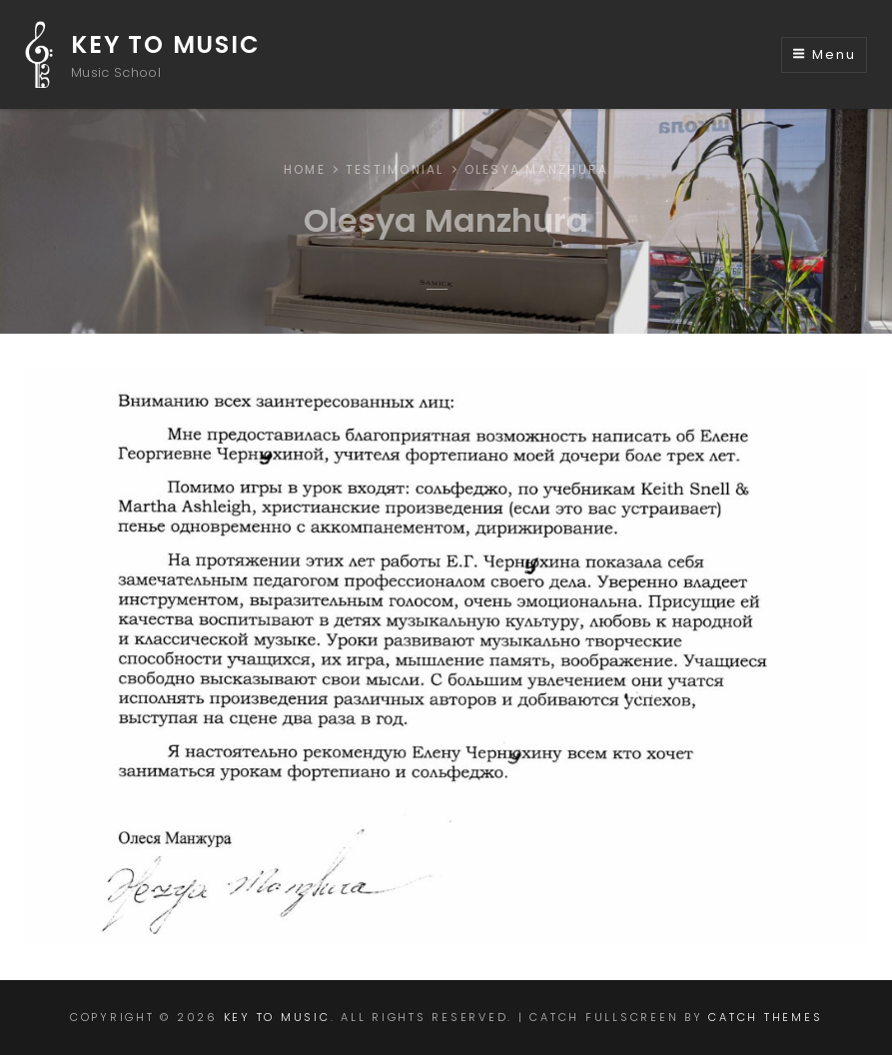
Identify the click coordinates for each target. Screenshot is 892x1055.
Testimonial (395, 169)
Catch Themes (765, 1017)
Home (305, 169)
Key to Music (166, 44)
